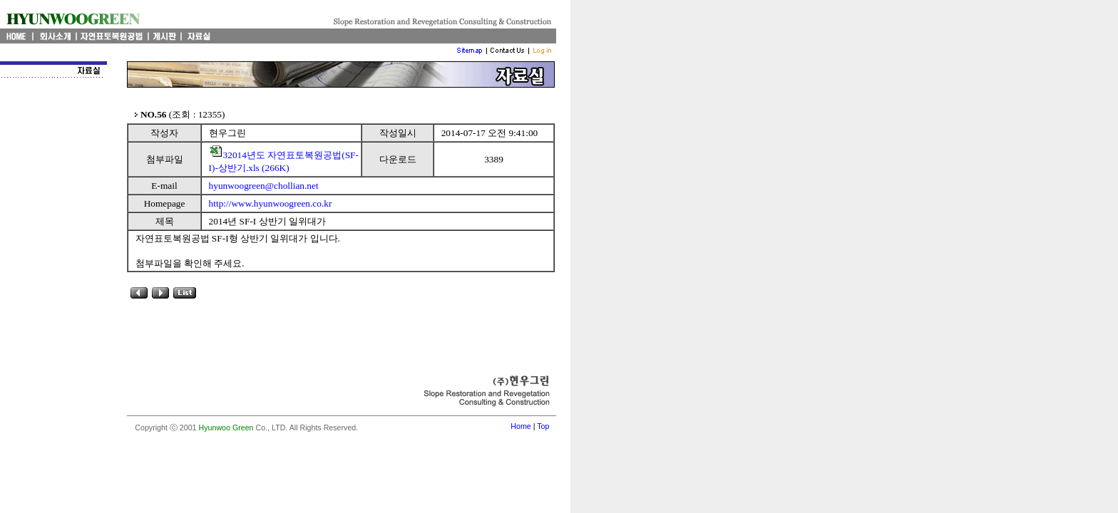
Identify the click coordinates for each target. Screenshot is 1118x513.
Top (543, 426)
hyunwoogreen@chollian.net (264, 185)
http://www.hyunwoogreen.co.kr (270, 203)
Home (520, 426)
